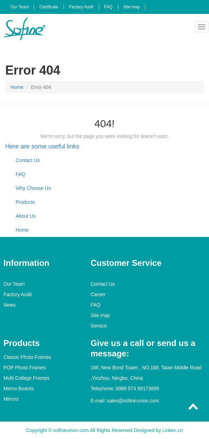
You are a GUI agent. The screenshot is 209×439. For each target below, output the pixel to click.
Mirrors (11, 399)
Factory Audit (81, 7)
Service (98, 326)
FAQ (108, 7)
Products (25, 202)
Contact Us (28, 160)
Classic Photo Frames (27, 357)
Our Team (19, 7)
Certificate (48, 7)
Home (16, 87)
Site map (131, 7)
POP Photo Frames (24, 367)
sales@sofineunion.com (133, 400)
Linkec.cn (172, 430)
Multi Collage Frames (26, 378)
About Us (26, 216)
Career (97, 294)
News (9, 305)
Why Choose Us (33, 188)
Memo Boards (18, 388)
